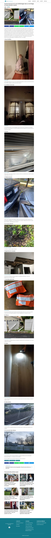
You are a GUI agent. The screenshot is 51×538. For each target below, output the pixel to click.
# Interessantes (12, 460)
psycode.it (18, 526)
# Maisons (18, 460)
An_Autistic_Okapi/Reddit (7, 274)
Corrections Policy (29, 524)
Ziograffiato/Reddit (6, 310)
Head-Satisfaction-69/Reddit (7, 338)
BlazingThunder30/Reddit (7, 397)
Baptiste (9, 6)
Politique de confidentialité (41, 522)
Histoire (45, 1)
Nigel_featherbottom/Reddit (7, 247)
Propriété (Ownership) (29, 527)
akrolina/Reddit (6, 125)
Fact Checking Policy (29, 522)
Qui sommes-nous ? (19, 522)
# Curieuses (7, 460)
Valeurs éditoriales (29, 526)
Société (41, 1)
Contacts (17, 524)
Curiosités (34, 1)
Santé (38, 1)
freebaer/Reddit (6, 80)
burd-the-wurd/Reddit (7, 425)
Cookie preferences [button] (40, 524)
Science (29, 1)
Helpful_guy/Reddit (6, 172)
